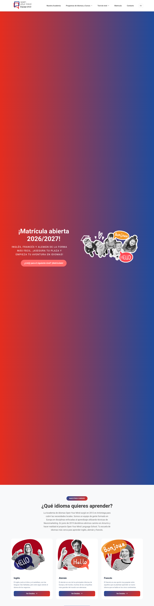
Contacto (130, 6)
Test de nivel (102, 6)
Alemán (63, 578)
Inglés (17, 578)
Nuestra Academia (54, 6)
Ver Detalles (32, 593)
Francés (108, 578)
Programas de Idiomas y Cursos (78, 6)
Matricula (118, 6)
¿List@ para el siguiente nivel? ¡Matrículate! (43, 263)
